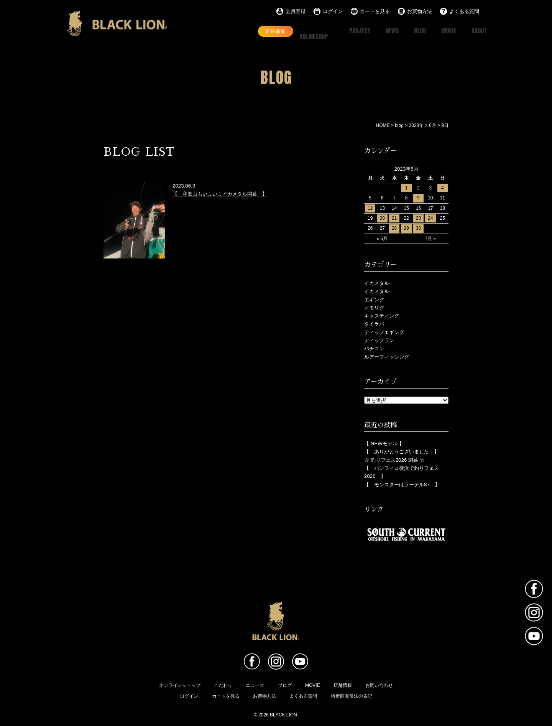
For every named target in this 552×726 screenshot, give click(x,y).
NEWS (382, 30)
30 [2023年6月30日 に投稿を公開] (418, 227)
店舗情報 (343, 684)
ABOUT (477, 30)
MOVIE (444, 30)
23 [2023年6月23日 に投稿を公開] (418, 217)
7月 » (430, 237)
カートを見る (375, 11)
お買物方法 (419, 11)
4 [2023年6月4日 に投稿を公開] (442, 187)
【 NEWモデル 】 (384, 443)
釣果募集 (250, 31)
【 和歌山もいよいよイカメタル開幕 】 (219, 193)
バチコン (374, 348)
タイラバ (374, 323)
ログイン (333, 11)
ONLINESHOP (300, 30)
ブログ (285, 684)
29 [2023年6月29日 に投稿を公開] (406, 227)
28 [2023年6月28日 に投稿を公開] (394, 227)
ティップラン (379, 339)
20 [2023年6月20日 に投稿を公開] (382, 217)
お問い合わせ (379, 684)
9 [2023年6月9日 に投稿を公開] (418, 197)
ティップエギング (384, 331)
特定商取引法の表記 (351, 695)
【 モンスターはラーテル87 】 (402, 484)
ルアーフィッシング (386, 356)
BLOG (412, 30)
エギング (374, 298)
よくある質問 (464, 11)
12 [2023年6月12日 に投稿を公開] (370, 207)
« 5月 (382, 237)
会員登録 (296, 11)
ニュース (255, 684)
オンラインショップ (179, 684)
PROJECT (345, 30)
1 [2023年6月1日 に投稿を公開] (406, 187)
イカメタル (376, 282)
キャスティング (381, 315)
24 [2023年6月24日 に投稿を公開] (430, 217)
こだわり (223, 684)
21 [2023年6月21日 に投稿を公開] (394, 217)
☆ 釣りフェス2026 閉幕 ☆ (394, 459)
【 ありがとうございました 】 (401, 451)
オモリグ (374, 307)
